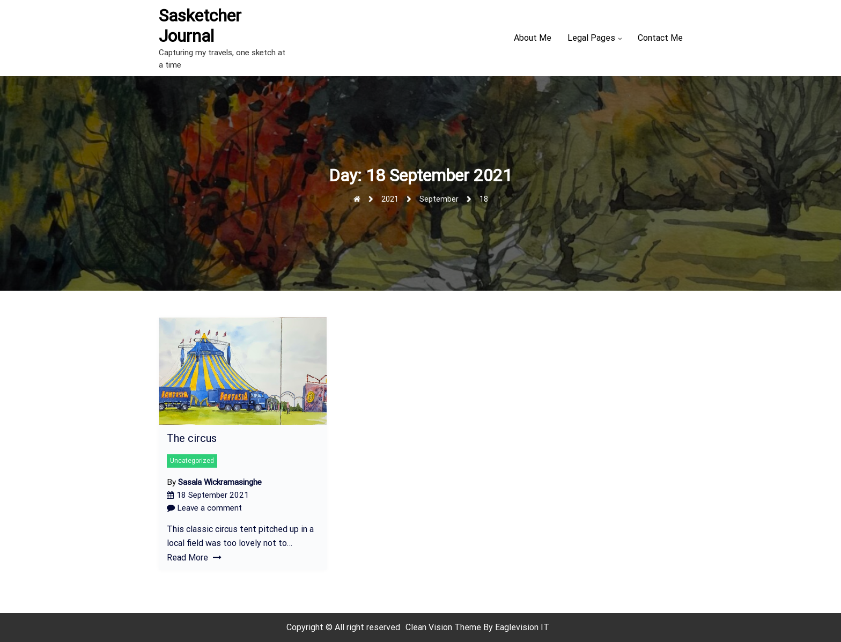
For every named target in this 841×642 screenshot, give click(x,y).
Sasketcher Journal (200, 25)
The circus (192, 438)
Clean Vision (429, 627)
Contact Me (660, 38)
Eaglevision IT (522, 627)
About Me (532, 38)
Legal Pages (591, 38)
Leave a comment (204, 508)
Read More (194, 557)
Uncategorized (192, 460)
